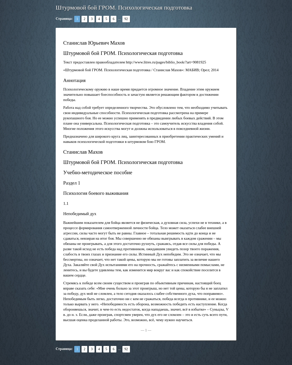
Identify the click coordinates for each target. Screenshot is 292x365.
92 (126, 19)
